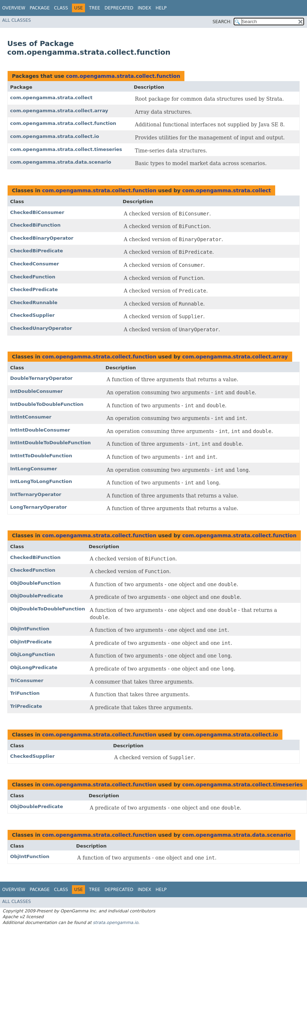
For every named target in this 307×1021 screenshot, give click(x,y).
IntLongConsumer (33, 468)
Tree (94, 7)
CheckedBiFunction (35, 225)
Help (161, 7)
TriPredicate (26, 706)
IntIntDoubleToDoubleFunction (50, 442)
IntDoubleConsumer (36, 391)
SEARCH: (222, 21)
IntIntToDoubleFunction (41, 455)
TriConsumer (26, 680)
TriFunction (25, 693)
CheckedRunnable (33, 302)
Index (145, 7)
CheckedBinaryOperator (41, 238)
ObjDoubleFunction (35, 583)
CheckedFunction (32, 277)
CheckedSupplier (32, 315)
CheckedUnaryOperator (41, 328)
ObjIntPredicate (31, 641)
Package (40, 7)
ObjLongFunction (32, 654)
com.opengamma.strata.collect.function (123, 76)
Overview (13, 7)
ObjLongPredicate (33, 667)
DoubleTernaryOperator (41, 378)
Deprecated (119, 7)
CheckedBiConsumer (37, 212)
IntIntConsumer (30, 417)
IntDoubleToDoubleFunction (47, 404)
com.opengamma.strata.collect (51, 97)
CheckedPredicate (34, 289)
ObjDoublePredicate (36, 595)
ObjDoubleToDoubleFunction (47, 609)
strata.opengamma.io (115, 922)
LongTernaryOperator (38, 507)
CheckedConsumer (34, 263)
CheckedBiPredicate (36, 250)
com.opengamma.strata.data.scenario (60, 162)
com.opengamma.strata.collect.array (59, 110)
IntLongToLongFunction (41, 481)
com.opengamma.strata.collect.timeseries (66, 149)
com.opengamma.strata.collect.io (54, 136)
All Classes (16, 20)
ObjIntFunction (29, 628)
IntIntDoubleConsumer (40, 430)
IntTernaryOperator (35, 494)
